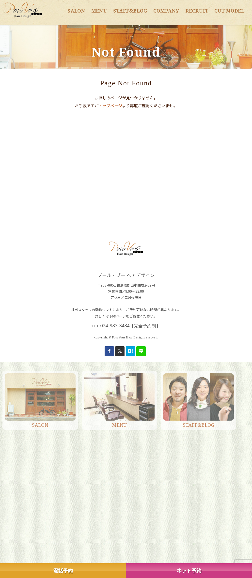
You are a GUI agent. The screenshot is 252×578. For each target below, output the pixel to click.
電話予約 (63, 570)
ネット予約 (189, 570)
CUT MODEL (229, 10)
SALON (76, 10)
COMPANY (166, 10)
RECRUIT (196, 10)
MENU (99, 10)
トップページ (110, 105)
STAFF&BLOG (130, 10)
